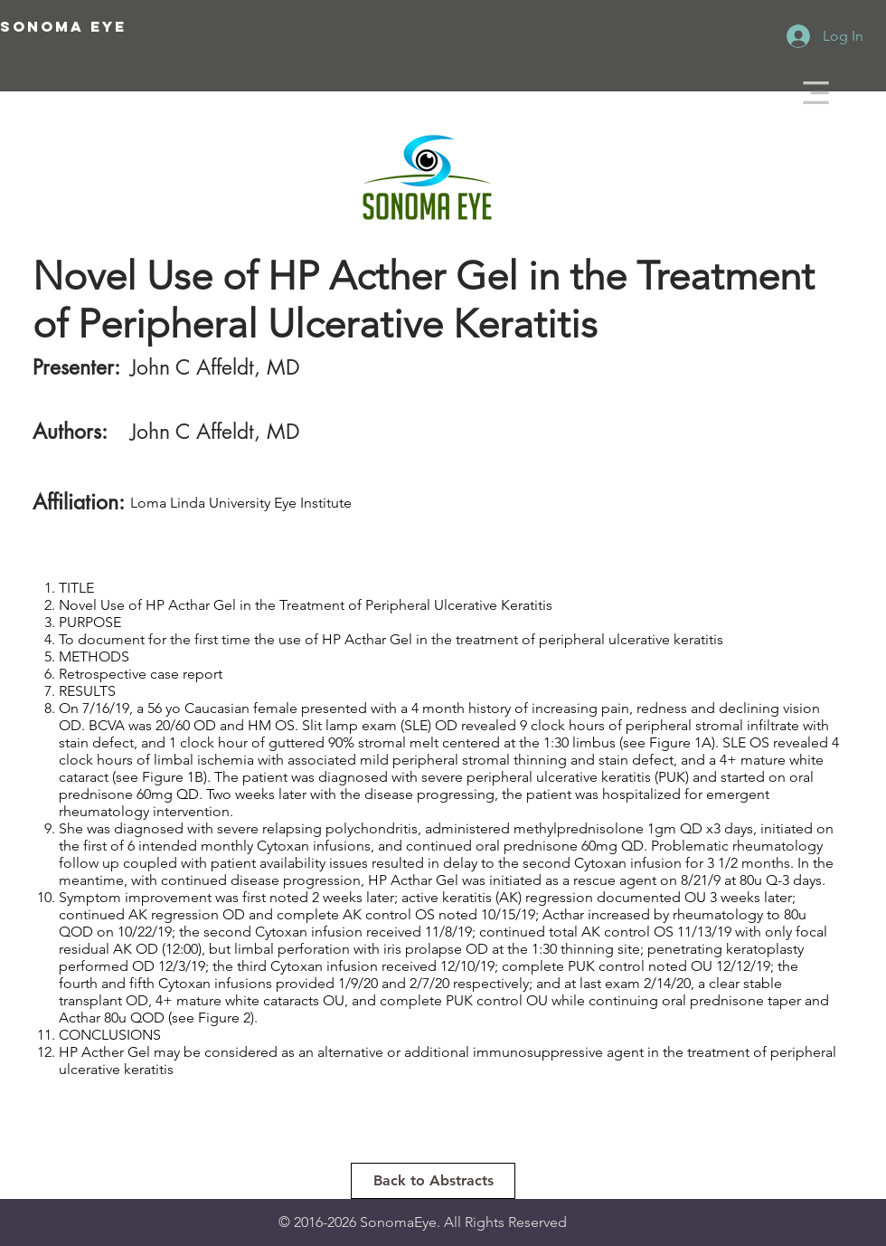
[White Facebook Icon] (827, 149)
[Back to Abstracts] (433, 1181)
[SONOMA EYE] (125, 27)
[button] (816, 92)
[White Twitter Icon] (827, 181)
